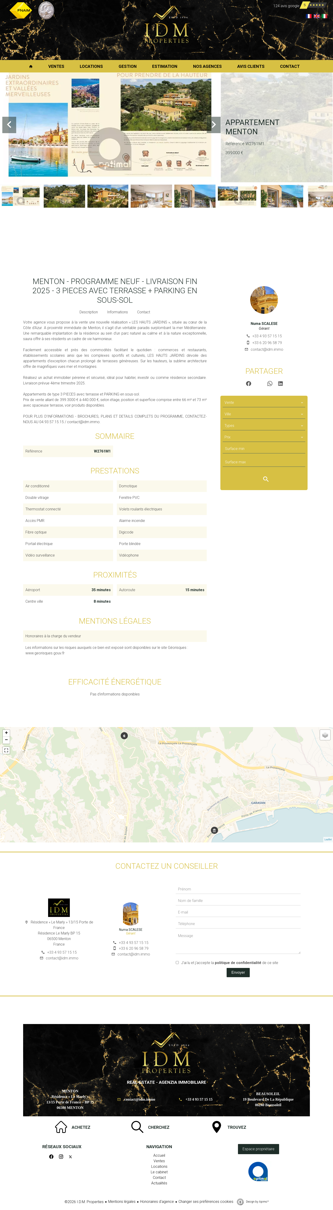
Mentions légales (122, 1201)
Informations (117, 312)
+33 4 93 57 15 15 (267, 336)
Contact (143, 312)
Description (89, 312)
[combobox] (264, 402)
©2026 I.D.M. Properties (84, 1202)
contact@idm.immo (267, 349)
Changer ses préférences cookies (206, 1201)
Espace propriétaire (258, 1149)
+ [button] (6, 733)
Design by (257, 1201)
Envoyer (238, 972)
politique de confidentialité (238, 963)
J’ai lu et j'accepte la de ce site (229, 963)
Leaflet (328, 839)
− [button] (6, 740)
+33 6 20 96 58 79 (267, 343)
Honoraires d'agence (157, 1201)
